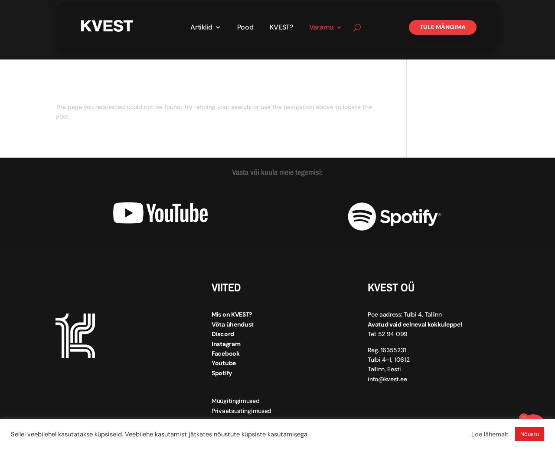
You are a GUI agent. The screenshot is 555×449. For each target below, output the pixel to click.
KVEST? (281, 28)
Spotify (222, 373)
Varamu (321, 28)
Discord (223, 334)
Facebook (226, 353)
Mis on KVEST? (232, 314)
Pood (245, 28)
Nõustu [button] (529, 434)
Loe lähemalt (490, 434)
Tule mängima (443, 27)
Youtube (224, 363)
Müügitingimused (236, 401)
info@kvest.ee (387, 379)
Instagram (226, 344)
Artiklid (201, 28)
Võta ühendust (233, 324)
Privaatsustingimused (241, 411)
